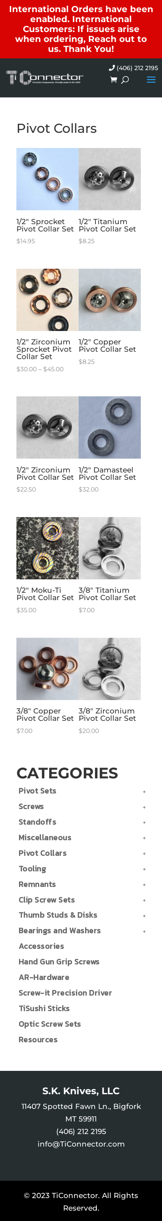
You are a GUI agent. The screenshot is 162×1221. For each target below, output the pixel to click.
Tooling (32, 868)
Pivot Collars (43, 853)
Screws (31, 806)
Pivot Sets (38, 791)
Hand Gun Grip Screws (59, 961)
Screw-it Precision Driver (65, 993)
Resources (38, 1039)
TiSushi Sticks (44, 1008)
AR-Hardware (44, 977)
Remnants (37, 884)
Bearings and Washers (60, 930)
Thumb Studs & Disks (58, 915)
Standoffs (38, 822)
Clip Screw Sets (47, 900)
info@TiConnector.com (81, 1144)
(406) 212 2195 (133, 68)
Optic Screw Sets (50, 1024)
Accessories (41, 946)
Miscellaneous (45, 837)
